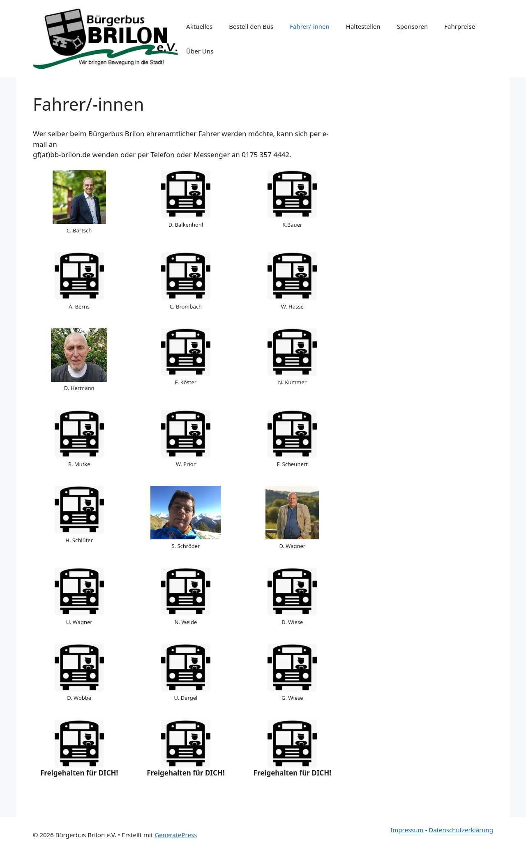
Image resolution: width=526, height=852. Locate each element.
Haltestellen (363, 26)
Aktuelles (199, 26)
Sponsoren (412, 26)
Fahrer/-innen (310, 26)
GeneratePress (176, 835)
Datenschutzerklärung (461, 830)
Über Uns (199, 51)
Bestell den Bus (251, 26)
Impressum (406, 830)
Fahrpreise (459, 26)
